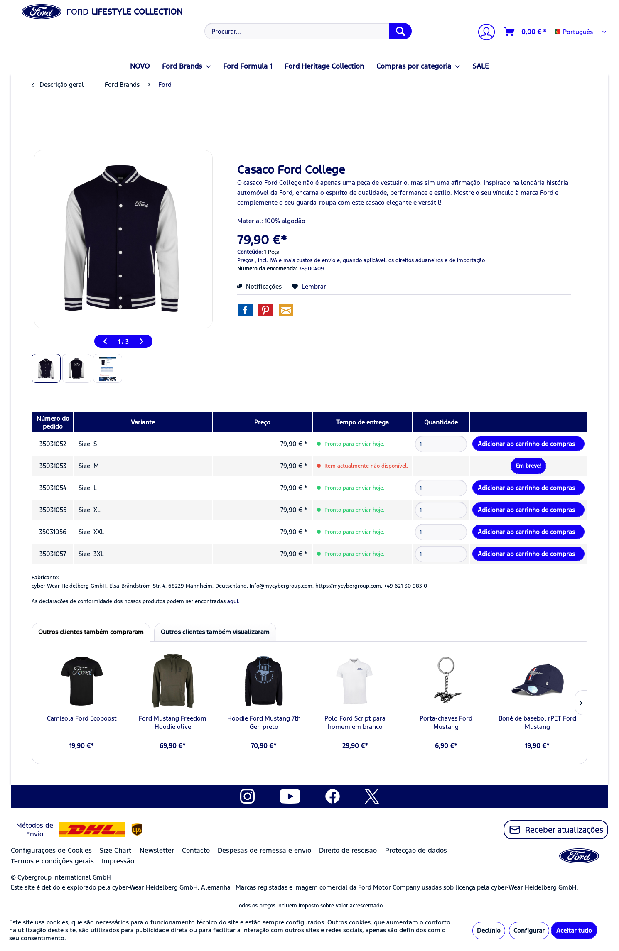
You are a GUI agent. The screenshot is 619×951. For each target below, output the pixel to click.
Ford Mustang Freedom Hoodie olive (172, 722)
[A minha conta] (483, 33)
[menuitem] (307, 31)
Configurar (529, 930)
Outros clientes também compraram (91, 632)
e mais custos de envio (307, 260)
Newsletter (157, 850)
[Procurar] (400, 31)
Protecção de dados (416, 850)
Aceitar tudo (574, 930)
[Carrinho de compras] (525, 31)
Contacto (196, 850)
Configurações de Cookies (51, 850)
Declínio (489, 930)
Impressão (118, 861)
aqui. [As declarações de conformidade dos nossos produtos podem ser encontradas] (233, 601)
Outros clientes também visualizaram (215, 632)
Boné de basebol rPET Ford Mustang (537, 722)
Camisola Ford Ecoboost (82, 718)
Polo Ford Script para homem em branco (355, 722)
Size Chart (115, 850)
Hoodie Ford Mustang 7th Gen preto (264, 722)
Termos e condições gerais (52, 861)
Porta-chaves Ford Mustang (446, 722)
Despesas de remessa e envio (264, 850)
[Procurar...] (308, 31)
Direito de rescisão (348, 850)
